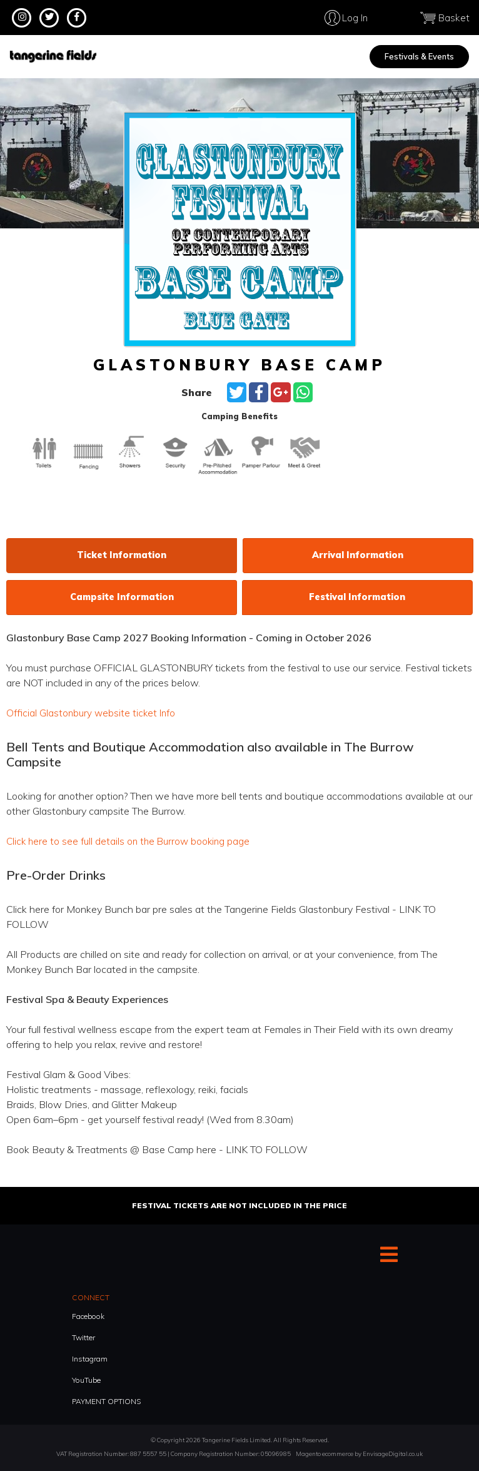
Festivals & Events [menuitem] (419, 56)
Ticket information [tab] (121, 555)
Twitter (83, 1336)
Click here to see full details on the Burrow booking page (131, 840)
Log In (392, 17)
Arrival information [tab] (357, 555)
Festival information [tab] (357, 597)
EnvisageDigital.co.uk (393, 1452)
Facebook (88, 1315)
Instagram (90, 1357)
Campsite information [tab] (122, 597)
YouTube (86, 1378)
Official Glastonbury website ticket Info (92, 712)
